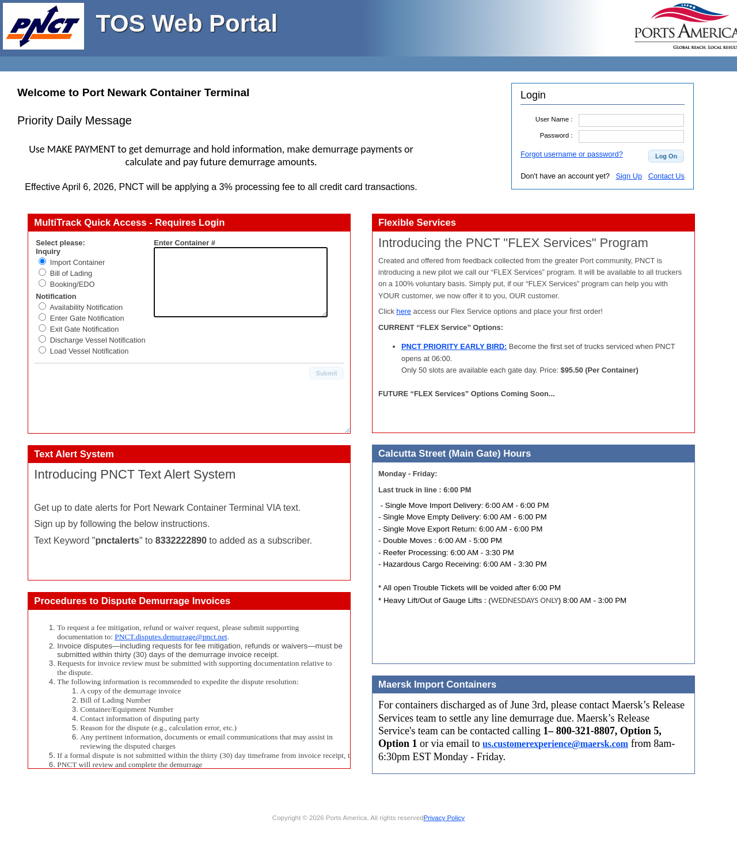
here (403, 311)
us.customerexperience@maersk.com (555, 744)
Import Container (77, 262)
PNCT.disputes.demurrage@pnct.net (171, 636)
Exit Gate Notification (84, 329)
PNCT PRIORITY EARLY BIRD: (454, 346)
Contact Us (666, 176)
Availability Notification (86, 307)
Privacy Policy (444, 817)
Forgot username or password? (572, 154)
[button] (666, 156)
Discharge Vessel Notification (98, 340)
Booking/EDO (72, 284)
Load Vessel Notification (89, 351)
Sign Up (629, 176)
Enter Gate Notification (87, 318)
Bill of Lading (71, 273)
